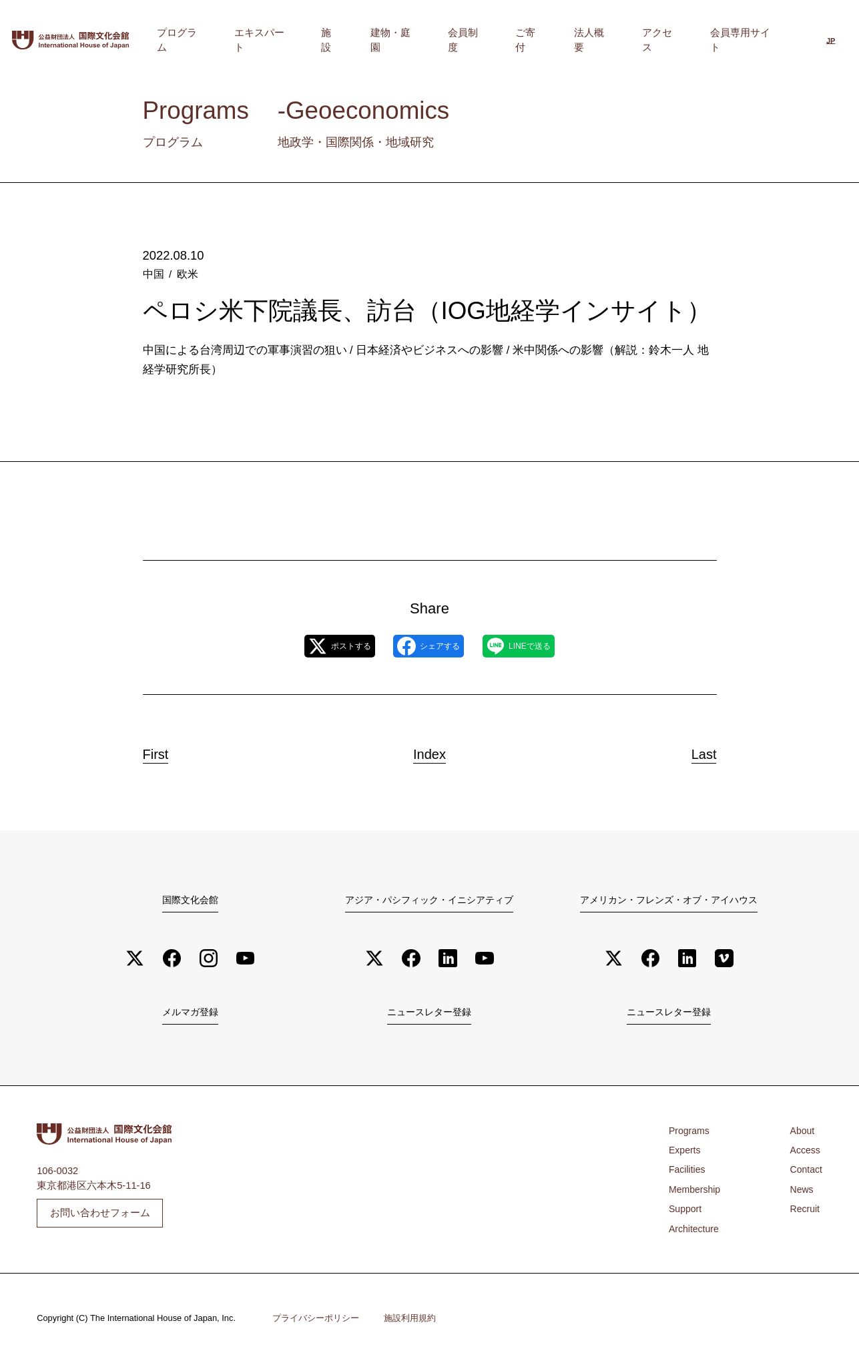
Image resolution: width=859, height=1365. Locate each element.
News (800, 1192)
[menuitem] (830, 41)
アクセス (681, 40)
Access (804, 1152)
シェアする (428, 646)
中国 (153, 273)
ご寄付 (582, 40)
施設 (430, 40)
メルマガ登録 (190, 1014)
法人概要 (629, 40)
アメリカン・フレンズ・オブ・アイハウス (669, 899)
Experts (685, 1152)
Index (430, 750)
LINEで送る (541, 646)
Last (693, 750)
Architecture (695, 1230)
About (801, 1132)
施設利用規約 (410, 1321)
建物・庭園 (478, 40)
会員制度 (535, 40)
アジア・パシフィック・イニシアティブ (429, 899)
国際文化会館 (190, 899)
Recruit (804, 1211)
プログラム (311, 40)
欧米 (186, 273)
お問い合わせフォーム (100, 1215)
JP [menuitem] (830, 41)
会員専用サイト (749, 40)
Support (686, 1211)
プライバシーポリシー (315, 1321)
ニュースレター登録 (429, 1014)
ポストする (316, 646)
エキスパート (378, 40)
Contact (805, 1172)
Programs (690, 1132)
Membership (696, 1192)
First (166, 750)
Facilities (688, 1172)
